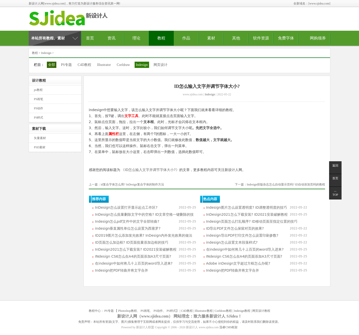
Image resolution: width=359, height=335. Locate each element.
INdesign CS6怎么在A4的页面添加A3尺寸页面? (133, 256)
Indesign (46, 53)
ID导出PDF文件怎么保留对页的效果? (235, 228)
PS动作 (38, 108)
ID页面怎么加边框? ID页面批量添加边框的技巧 (131, 242)
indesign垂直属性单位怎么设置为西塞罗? (128, 228)
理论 (136, 38)
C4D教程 (84, 65)
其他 (236, 38)
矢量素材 (40, 138)
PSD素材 (39, 147)
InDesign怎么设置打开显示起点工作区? (126, 207)
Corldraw (123, 65)
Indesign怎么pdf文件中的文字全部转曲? (127, 221)
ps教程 (38, 90)
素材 (211, 38)
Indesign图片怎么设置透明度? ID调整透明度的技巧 (246, 207)
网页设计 (161, 65)
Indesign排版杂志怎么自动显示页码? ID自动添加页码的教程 (286, 184)
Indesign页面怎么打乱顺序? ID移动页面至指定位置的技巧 (251, 221)
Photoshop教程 (127, 311)
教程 (161, 38)
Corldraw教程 (223, 311)
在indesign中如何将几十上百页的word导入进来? (134, 263)
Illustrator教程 (203, 311)
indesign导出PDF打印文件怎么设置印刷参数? (242, 235)
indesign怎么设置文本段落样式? (232, 242)
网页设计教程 (261, 311)
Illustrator (104, 65)
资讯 (111, 38)
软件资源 (261, 38)
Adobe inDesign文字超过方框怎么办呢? (238, 263)
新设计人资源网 (71, 20)
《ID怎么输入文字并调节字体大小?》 (149, 170)
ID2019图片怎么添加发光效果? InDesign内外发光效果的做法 (143, 235)
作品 (186, 38)
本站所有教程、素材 (48, 38)
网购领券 (318, 38)
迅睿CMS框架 (228, 327)
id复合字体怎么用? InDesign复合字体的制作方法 (132, 184)
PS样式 (38, 117)
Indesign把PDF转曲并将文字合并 (121, 270)
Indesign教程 (242, 311)
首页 (90, 38)
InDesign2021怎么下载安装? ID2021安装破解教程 (136, 249)
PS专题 (66, 65)
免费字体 (286, 38)
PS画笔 (38, 99)
